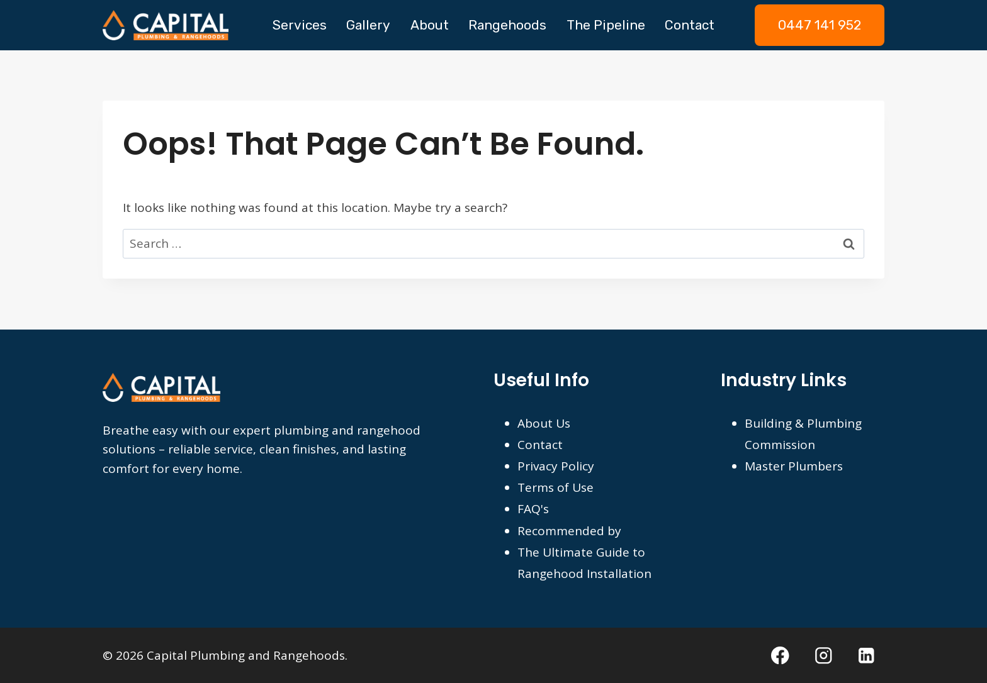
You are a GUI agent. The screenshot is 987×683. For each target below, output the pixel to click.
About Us (543, 423)
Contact (689, 25)
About (429, 25)
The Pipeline (606, 25)
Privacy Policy (555, 466)
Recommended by (569, 531)
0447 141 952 (819, 25)
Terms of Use (555, 487)
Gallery (368, 25)
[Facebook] (780, 655)
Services (300, 25)
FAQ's (533, 509)
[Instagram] (824, 655)
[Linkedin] (866, 655)
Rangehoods (507, 25)
